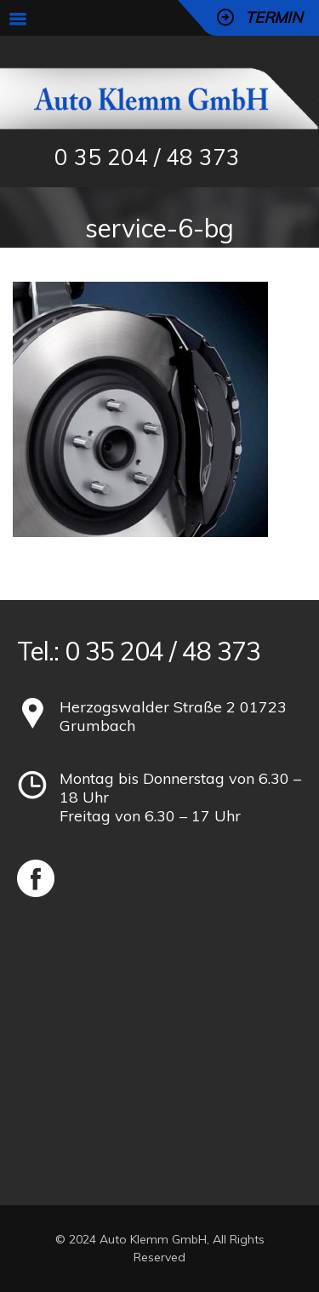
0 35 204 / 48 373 (147, 157)
